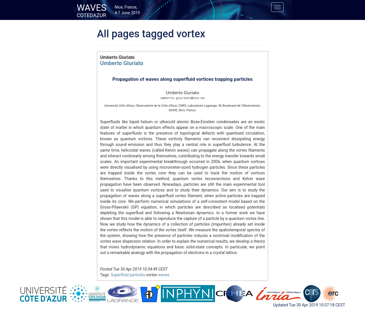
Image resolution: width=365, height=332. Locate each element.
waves (163, 275)
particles (137, 275)
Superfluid (120, 275)
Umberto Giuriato (121, 63)
